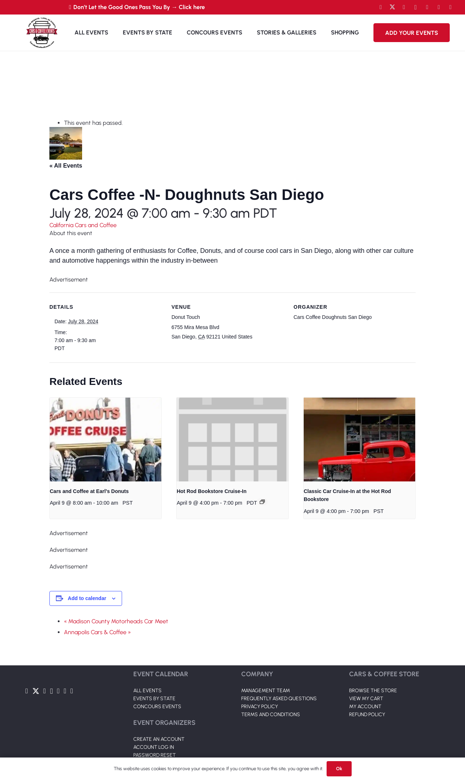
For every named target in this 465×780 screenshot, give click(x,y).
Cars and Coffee (96, 225)
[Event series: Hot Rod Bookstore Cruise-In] (262, 502)
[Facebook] (381, 7)
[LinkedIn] (427, 7)
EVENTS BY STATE (154, 698)
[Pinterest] (450, 7)
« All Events (65, 166)
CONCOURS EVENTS (157, 706)
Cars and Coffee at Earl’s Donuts (89, 491)
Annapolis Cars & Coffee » (97, 632)
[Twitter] (392, 7)
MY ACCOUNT (365, 706)
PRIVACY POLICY (259, 706)
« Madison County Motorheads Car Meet (116, 621)
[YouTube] (404, 7)
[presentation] (105, 439)
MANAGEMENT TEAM (265, 690)
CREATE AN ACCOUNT (159, 739)
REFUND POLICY (367, 714)
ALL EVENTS (147, 690)
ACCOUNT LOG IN (153, 747)
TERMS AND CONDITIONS (270, 714)
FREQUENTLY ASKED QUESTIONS (279, 698)
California (62, 225)
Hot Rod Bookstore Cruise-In (211, 491)
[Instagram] (415, 7)
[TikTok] (439, 7)
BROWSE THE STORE (373, 690)
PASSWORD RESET (154, 755)
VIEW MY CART (366, 698)
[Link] (41, 32)
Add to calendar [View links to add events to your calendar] (87, 598)
